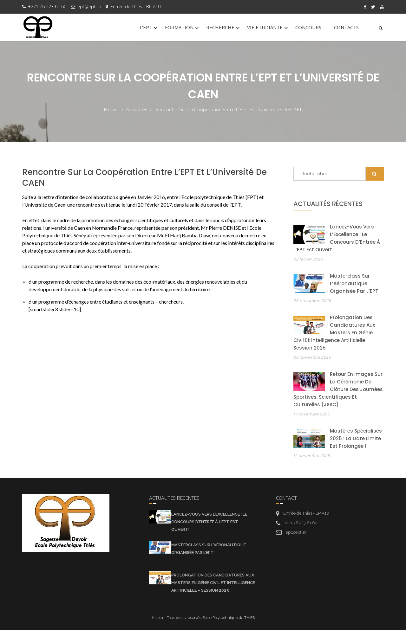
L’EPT (146, 27)
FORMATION (179, 27)
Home (111, 109)
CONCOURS (308, 27)
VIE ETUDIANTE (265, 27)
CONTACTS (346, 27)
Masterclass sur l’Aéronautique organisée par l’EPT (354, 283)
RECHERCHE (220, 27)
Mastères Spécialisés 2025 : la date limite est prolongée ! (356, 438)
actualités (136, 109)
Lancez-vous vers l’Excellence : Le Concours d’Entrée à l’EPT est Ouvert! (209, 522)
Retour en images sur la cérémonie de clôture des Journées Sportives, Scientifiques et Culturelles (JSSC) (338, 389)
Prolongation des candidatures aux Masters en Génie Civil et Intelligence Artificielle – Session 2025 (334, 332)
